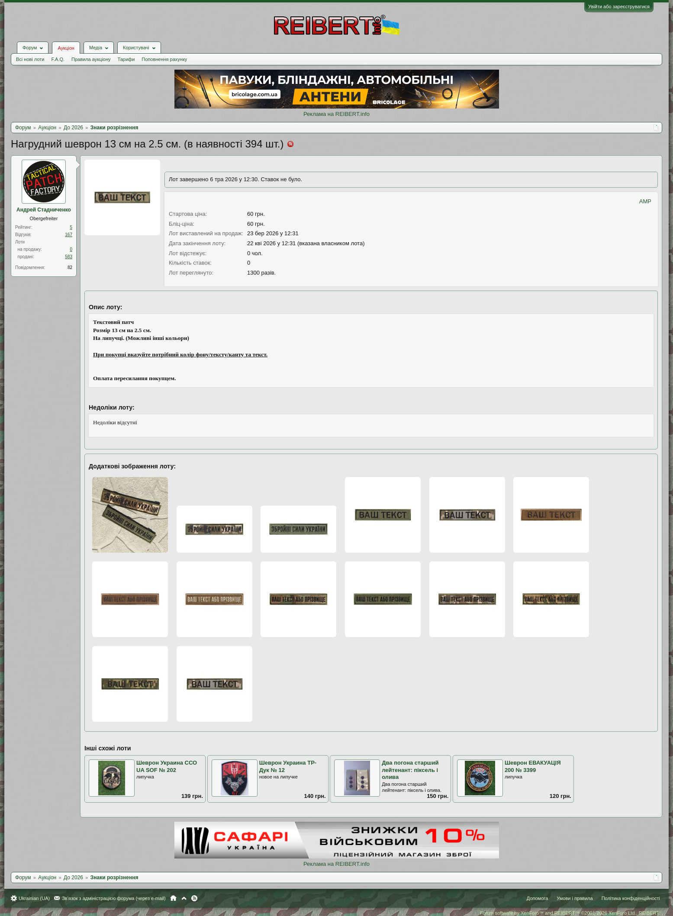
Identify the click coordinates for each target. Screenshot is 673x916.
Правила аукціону (90, 59)
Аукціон (66, 48)
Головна (173, 898)
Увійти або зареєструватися (619, 6)
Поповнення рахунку (164, 59)
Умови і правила (574, 898)
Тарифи (126, 59)
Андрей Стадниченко (43, 210)
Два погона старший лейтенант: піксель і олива (410, 769)
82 (70, 267)
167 (68, 234)
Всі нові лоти (30, 59)
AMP (645, 201)
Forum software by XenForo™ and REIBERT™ (570, 913)
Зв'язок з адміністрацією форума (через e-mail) (114, 898)
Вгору (184, 898)
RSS (194, 898)
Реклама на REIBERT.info (336, 114)
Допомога (537, 898)
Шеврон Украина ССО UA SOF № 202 (166, 766)
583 (68, 256)
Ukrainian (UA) (34, 898)
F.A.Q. (57, 59)
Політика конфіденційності (631, 898)
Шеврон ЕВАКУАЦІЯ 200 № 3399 (533, 766)
